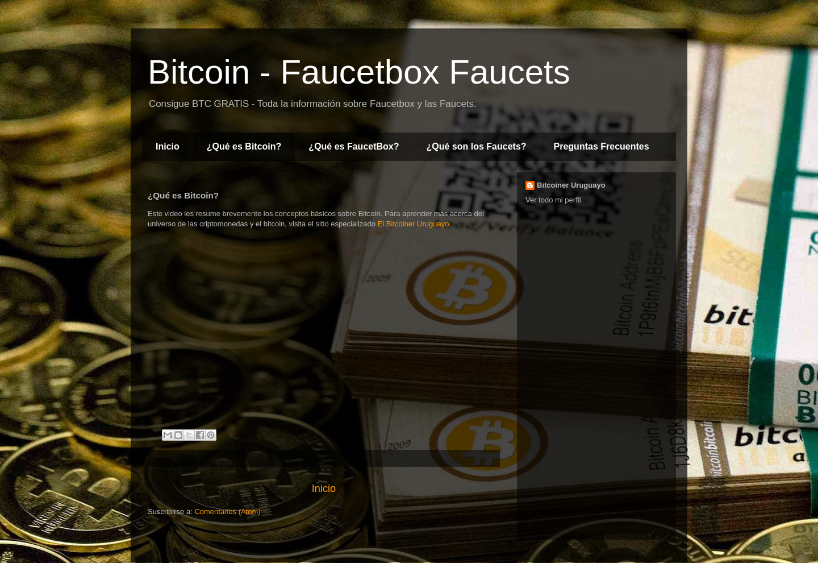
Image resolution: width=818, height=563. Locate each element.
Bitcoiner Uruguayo (571, 185)
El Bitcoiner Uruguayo (413, 224)
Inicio (168, 146)
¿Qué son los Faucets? (477, 146)
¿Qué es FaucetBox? (353, 146)
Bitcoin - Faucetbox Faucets (359, 72)
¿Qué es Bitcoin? (244, 146)
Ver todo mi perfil (553, 200)
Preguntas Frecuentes (601, 146)
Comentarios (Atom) (227, 511)
